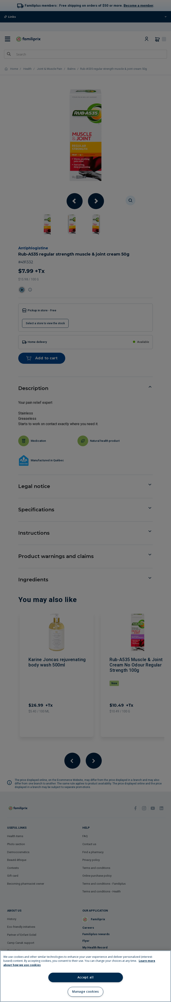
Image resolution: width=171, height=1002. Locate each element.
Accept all (85, 977)
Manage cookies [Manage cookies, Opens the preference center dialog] (85, 992)
